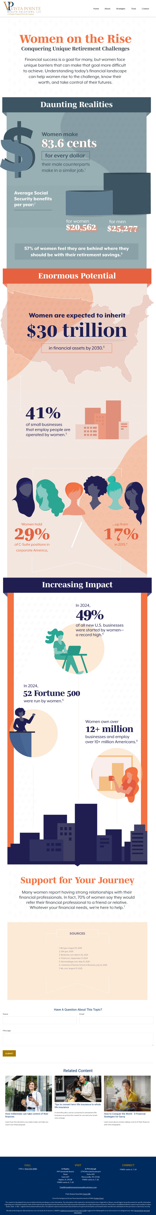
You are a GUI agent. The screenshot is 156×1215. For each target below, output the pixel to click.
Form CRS (86, 1194)
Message (7, 1030)
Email (81, 1014)
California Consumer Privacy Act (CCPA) (73, 1210)
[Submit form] (9, 1053)
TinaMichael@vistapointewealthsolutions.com (78, 1187)
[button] (96, 8)
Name (5, 1014)
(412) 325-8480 (31, 1169)
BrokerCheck (98, 1198)
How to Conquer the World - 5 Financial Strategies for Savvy (125, 1115)
